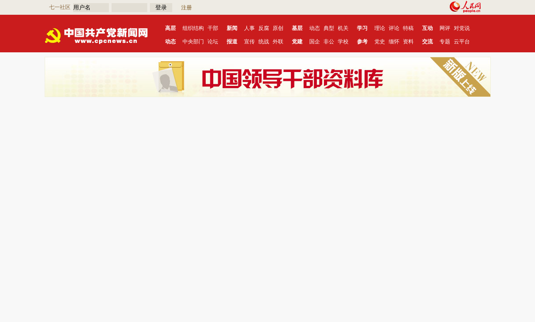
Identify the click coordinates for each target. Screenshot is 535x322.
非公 (328, 41)
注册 (186, 7)
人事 (249, 28)
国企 (314, 41)
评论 (394, 28)
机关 (343, 28)
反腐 (263, 28)
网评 (445, 28)
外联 (278, 41)
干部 (212, 28)
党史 (379, 41)
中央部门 (193, 41)
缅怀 (394, 41)
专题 (445, 41)
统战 (263, 41)
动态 (314, 28)
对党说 (462, 28)
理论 (379, 28)
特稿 (408, 28)
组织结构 (193, 28)
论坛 (212, 41)
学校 (343, 41)
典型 (328, 28)
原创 (278, 28)
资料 (408, 41)
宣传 (249, 41)
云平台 (462, 41)
